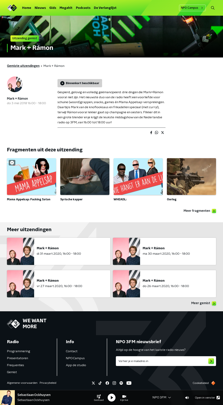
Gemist (12, 372)
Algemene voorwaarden (22, 382)
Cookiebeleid (201, 383)
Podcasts (83, 8)
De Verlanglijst (105, 8)
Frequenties (15, 365)
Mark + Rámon (17, 98)
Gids (52, 8)
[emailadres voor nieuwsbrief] (166, 361)
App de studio (76, 365)
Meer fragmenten (200, 211)
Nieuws (40, 8)
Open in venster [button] (207, 397)
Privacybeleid (48, 382)
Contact (72, 351)
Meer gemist (203, 303)
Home (26, 8)
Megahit (66, 8)
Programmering (18, 351)
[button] (98, 397)
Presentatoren (17, 358)
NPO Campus (192, 8)
